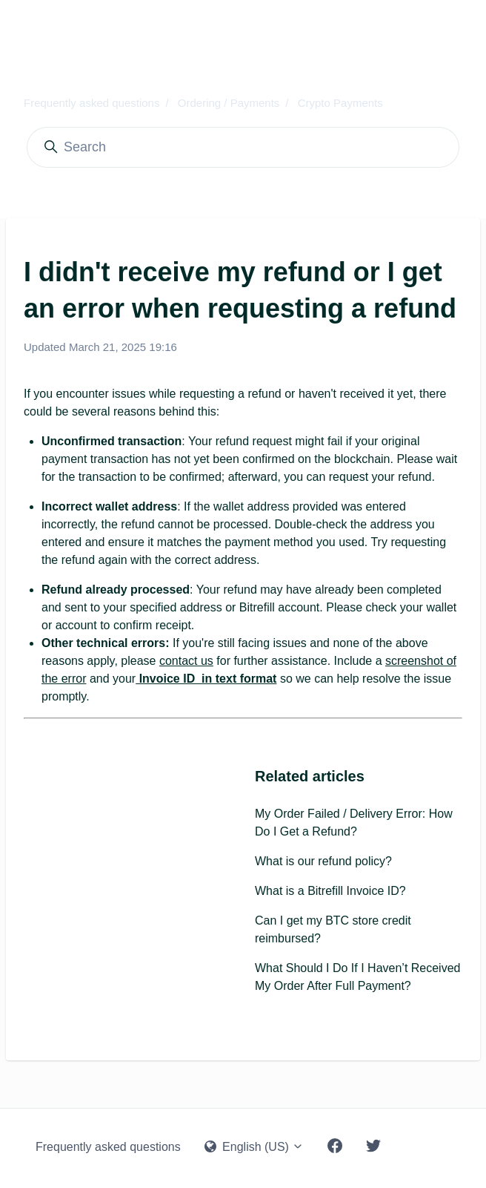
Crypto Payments (340, 102)
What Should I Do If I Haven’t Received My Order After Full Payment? (357, 977)
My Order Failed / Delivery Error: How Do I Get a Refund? (354, 822)
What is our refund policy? (323, 861)
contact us (186, 660)
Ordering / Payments (229, 102)
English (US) (254, 1147)
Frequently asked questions (91, 102)
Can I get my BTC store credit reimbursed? (333, 929)
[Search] (243, 147)
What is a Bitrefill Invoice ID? (330, 891)
